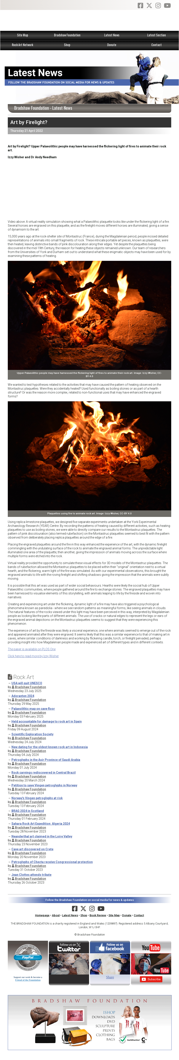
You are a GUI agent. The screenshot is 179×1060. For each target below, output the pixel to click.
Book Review (98, 915)
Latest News (111, 35)
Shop (67, 44)
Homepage (42, 915)
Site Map (22, 35)
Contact (156, 44)
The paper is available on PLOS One (32, 649)
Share (110, 977)
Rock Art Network (22, 44)
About (56, 915)
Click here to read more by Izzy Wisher (33, 656)
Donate (111, 44)
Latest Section (156, 35)
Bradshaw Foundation (67, 35)
